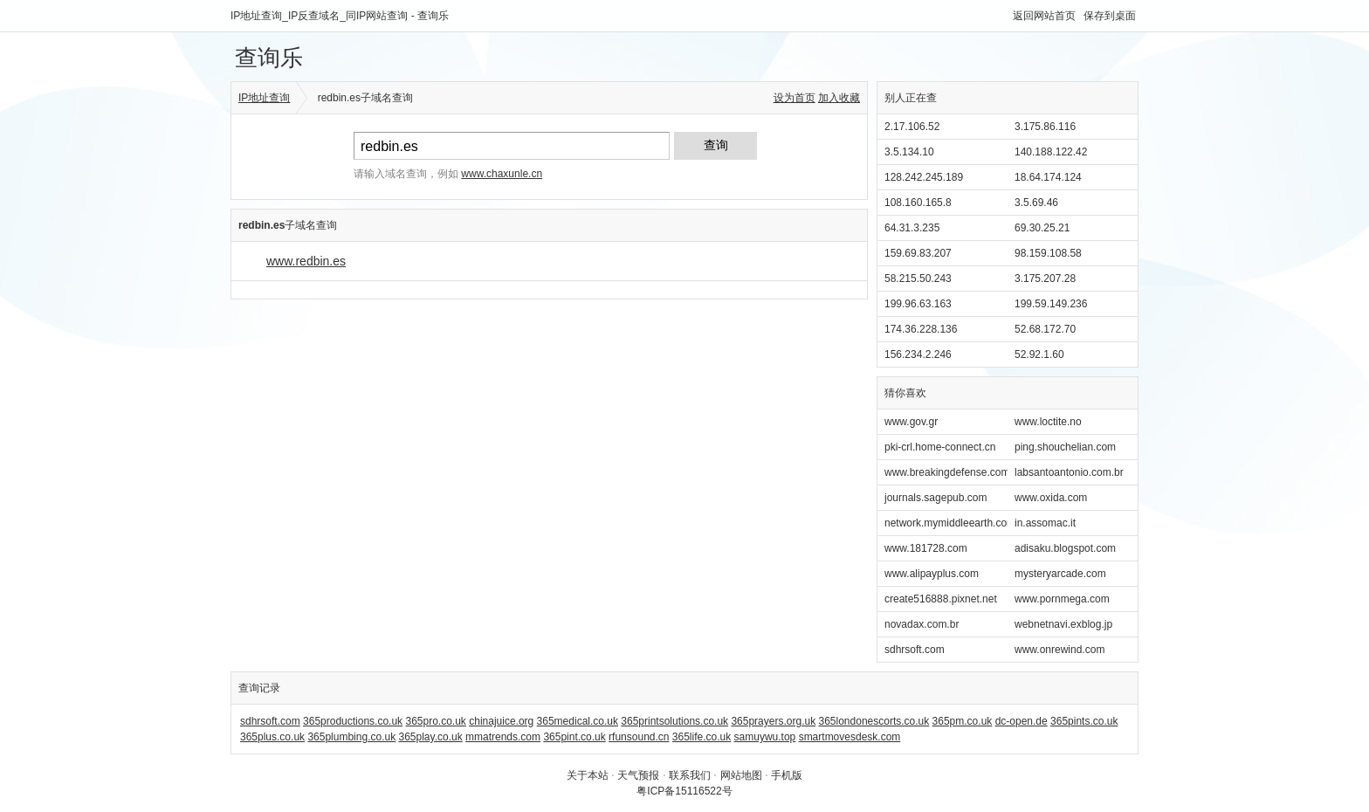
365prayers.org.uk (773, 721)
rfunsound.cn (639, 737)
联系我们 (690, 775)
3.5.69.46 (1036, 202)
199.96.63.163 (918, 304)
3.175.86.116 (1045, 126)
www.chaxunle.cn (501, 174)
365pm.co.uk (962, 721)
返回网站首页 (1044, 16)
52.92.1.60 (1039, 354)
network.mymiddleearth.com (949, 523)
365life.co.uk (701, 737)
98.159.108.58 (1048, 253)
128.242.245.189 (923, 177)
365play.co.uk (430, 737)
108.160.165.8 (918, 202)
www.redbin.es (306, 261)
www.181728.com (925, 548)
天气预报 (638, 775)
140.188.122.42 (1051, 152)
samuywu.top (765, 737)
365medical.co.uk (577, 721)
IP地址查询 (264, 98)
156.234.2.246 (918, 354)
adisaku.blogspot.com (1065, 548)
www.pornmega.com (1062, 599)
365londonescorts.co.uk (874, 721)
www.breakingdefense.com (946, 472)
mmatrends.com (502, 737)
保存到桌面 (1110, 16)
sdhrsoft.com (914, 649)
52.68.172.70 (1045, 329)
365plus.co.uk (272, 737)
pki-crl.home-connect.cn (939, 447)
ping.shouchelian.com (1065, 447)
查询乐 (269, 58)
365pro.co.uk (435, 721)
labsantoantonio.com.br (1069, 472)
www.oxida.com (1051, 498)
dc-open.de (1021, 721)
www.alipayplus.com (931, 574)
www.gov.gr (911, 422)
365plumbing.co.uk (351, 737)
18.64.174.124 (1048, 177)
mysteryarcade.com (1060, 574)
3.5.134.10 (909, 152)
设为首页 (794, 98)
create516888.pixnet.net (940, 599)
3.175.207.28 (1045, 278)
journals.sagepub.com (935, 498)
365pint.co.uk (574, 737)
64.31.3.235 (911, 228)
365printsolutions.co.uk (674, 721)
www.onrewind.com (1059, 649)
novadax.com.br (921, 624)
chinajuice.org (501, 721)
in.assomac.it (1045, 523)
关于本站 (588, 775)
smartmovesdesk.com (850, 737)
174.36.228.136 (920, 329)
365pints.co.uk (1084, 721)
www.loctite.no (1048, 422)
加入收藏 (839, 98)
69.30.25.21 (1042, 228)
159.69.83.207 (918, 253)
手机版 (786, 775)
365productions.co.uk (352, 721)
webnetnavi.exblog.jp (1063, 624)
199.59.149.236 (1051, 304)
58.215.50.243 (918, 278)
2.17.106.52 (911, 126)
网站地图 (741, 775)
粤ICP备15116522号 (684, 791)
